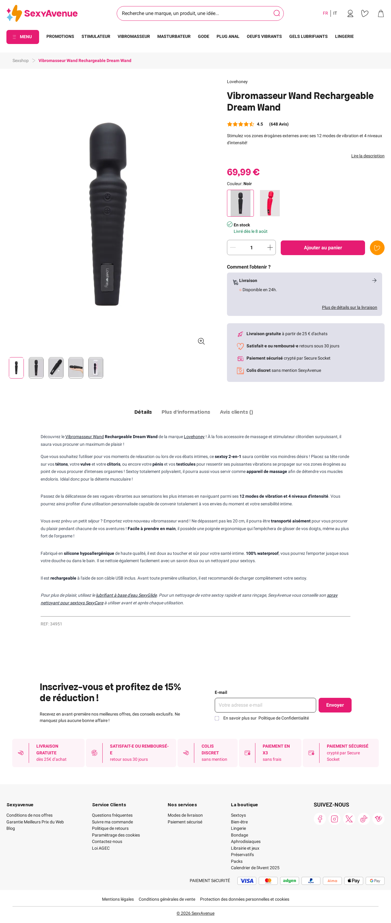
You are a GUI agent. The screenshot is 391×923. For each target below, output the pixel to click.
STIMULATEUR (96, 36)
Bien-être (239, 821)
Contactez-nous (107, 841)
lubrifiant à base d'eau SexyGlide (126, 595)
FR (325, 13)
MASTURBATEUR (174, 36)
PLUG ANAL (228, 36)
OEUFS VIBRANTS (264, 36)
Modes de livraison (185, 815)
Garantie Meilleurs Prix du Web (35, 821)
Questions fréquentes (112, 815)
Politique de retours (110, 828)
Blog (10, 828)
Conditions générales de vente (167, 899)
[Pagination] (16, 368)
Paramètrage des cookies (116, 835)
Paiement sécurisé (185, 821)
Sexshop (21, 60)
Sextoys (238, 815)
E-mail (221, 692)
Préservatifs (242, 854)
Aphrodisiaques (246, 841)
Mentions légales (118, 899)
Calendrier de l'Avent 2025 (255, 867)
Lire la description (368, 155)
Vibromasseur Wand (84, 436)
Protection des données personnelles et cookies (244, 899)
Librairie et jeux (245, 848)
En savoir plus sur (266, 718)
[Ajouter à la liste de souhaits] (377, 247)
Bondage (239, 835)
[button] (108, 214)
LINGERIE (344, 36)
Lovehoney (237, 81)
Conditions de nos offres (29, 815)
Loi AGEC (101, 848)
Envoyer (335, 705)
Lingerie (238, 828)
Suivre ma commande (112, 821)
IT (335, 13)
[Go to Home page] (42, 13)
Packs (237, 861)
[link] (350, 13)
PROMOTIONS (60, 36)
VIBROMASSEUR (134, 36)
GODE (203, 36)
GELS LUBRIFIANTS (308, 36)
